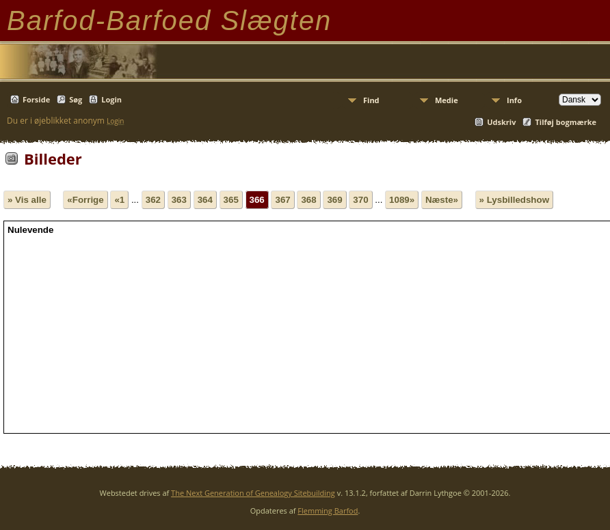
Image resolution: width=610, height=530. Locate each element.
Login (111, 99)
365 (231, 200)
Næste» (441, 200)
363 (179, 200)
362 (153, 200)
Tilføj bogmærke (565, 122)
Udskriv (501, 122)
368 (308, 200)
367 (282, 200)
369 (334, 200)
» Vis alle (27, 200)
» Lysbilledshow (514, 200)
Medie (446, 100)
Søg (75, 99)
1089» (401, 200)
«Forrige (85, 200)
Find (371, 100)
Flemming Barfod (327, 510)
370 (360, 200)
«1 (119, 200)
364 (205, 200)
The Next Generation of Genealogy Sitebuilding (253, 493)
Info (514, 100)
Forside (36, 99)
